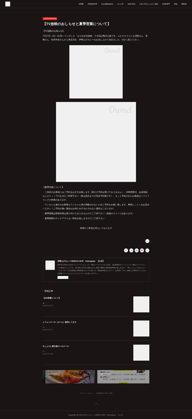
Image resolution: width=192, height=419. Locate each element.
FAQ (175, 4)
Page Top (96, 404)
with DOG (131, 4)
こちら (137, 205)
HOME (81, 4)
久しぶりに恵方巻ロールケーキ (56, 346)
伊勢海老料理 (92, 4)
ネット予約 (54, 196)
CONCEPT (166, 4)
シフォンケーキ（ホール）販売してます (59, 322)
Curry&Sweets (107, 4)
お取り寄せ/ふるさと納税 (148, 4)
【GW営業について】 (52, 298)
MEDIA (184, 4)
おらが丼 (120, 4)
